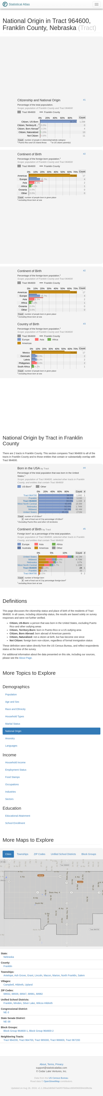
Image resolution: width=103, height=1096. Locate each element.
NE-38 (6, 1021)
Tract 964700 (26, 1040)
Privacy (59, 1064)
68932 (6, 993)
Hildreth (19, 984)
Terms (50, 1064)
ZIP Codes (39, 854)
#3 (84, 324)
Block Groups (88, 854)
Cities (8, 854)
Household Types (14, 716)
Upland (29, 984)
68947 (23, 993)
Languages (11, 745)
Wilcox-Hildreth (44, 1003)
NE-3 (6, 1012)
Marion (56, 975)
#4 (84, 468)
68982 (39, 993)
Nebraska (8, 957)
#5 (84, 529)
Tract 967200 (73, 1040)
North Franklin (69, 975)
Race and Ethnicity (15, 709)
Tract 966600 (57, 1040)
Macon (47, 975)
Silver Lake (29, 1003)
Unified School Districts (63, 854)
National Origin (13, 731)
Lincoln (38, 975)
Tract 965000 (42, 1040)
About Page (25, 657)
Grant (30, 975)
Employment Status (15, 769)
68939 (15, 993)
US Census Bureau (58, 1078)
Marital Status (12, 723)
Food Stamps (12, 777)
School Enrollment (15, 823)
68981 (31, 993)
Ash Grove (20, 975)
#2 (84, 154)
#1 (84, 100)
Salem (81, 975)
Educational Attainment (17, 815)
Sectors (9, 799)
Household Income (15, 762)
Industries (10, 791)
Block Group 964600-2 (41, 1030)
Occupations (12, 784)
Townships (22, 854)
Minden (18, 1003)
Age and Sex (12, 701)
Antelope (8, 975)
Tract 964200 (10, 1040)
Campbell (8, 984)
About (43, 1064)
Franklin (7, 966)
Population (11, 694)
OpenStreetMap (52, 1081)
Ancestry (10, 738)
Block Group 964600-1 (15, 1030)
